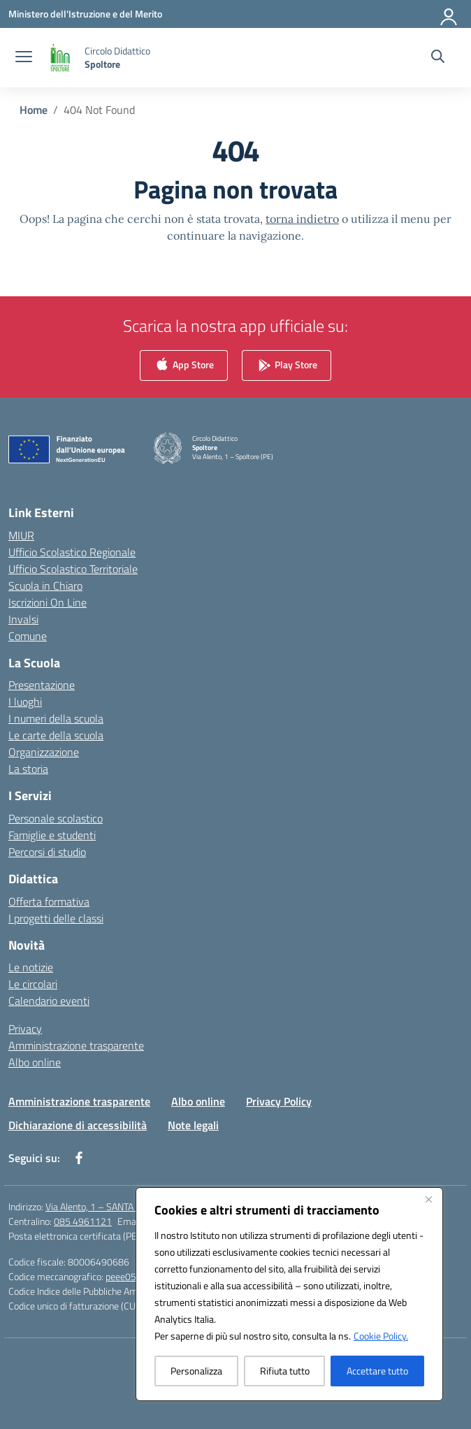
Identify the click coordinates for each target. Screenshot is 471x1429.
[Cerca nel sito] (438, 58)
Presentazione (41, 684)
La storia (28, 768)
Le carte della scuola (55, 735)
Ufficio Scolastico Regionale (72, 552)
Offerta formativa (48, 901)
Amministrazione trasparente (76, 1045)
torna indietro (302, 219)
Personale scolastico (55, 818)
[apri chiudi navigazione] (23, 58)
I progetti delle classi (55, 918)
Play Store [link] (286, 366)
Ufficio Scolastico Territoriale (73, 568)
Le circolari (32, 983)
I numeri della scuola (55, 718)
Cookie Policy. (381, 1335)
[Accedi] (449, 14)
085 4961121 (83, 1221)
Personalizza (196, 1370)
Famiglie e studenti (52, 835)
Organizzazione (43, 751)
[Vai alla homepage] (117, 57)
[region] (289, 1294)
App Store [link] (184, 366)
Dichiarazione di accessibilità (77, 1125)
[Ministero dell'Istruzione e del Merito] (85, 13)
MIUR (21, 535)
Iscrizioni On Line (47, 602)
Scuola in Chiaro (45, 585)
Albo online (34, 1062)
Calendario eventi (48, 1000)
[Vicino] (428, 1199)
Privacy (25, 1028)
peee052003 (132, 1276)
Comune (27, 636)
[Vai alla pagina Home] (34, 109)
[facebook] (79, 1158)
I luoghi (25, 701)
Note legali (193, 1125)
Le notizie (30, 967)
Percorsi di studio (47, 851)
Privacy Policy (279, 1101)
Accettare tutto (377, 1370)
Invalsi (23, 619)
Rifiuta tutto (285, 1370)
